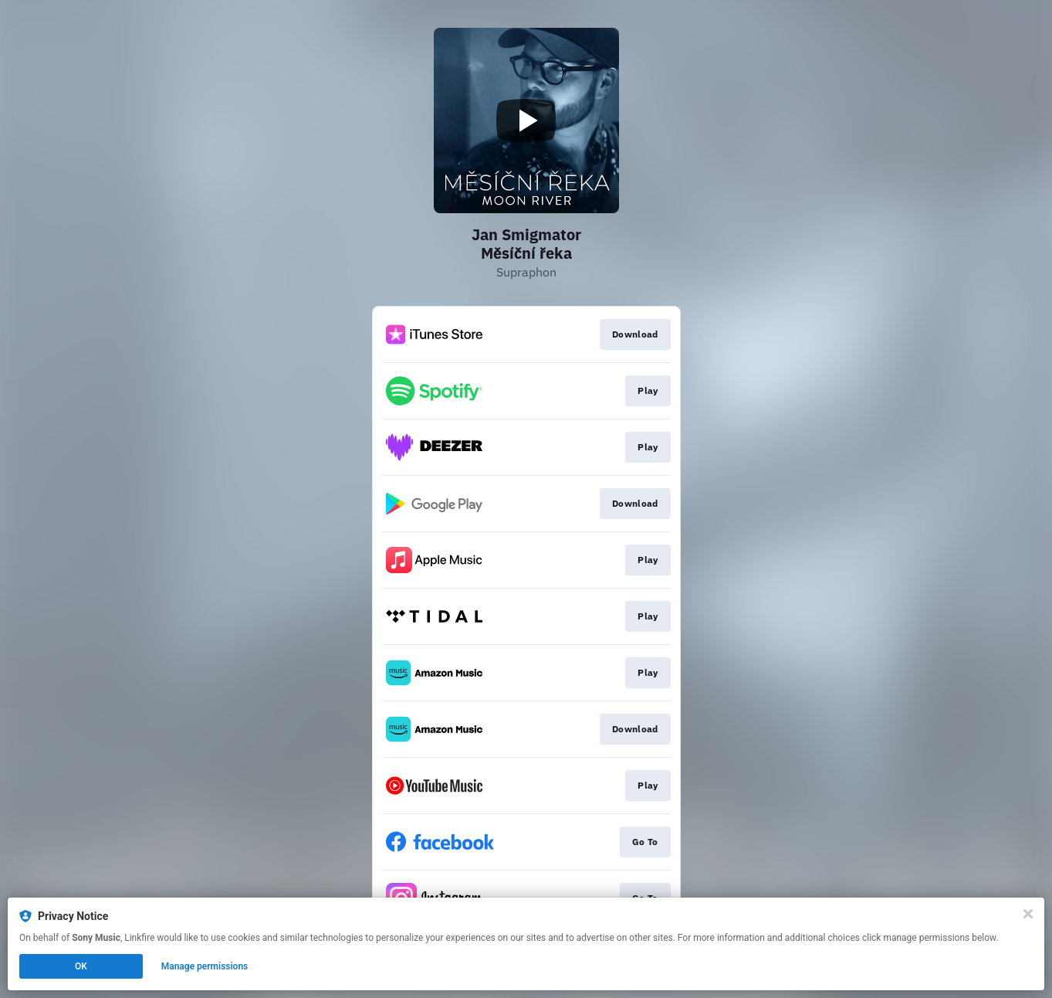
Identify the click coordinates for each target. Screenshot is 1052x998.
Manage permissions (205, 966)
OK (81, 966)
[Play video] (526, 120)
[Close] (1028, 913)
